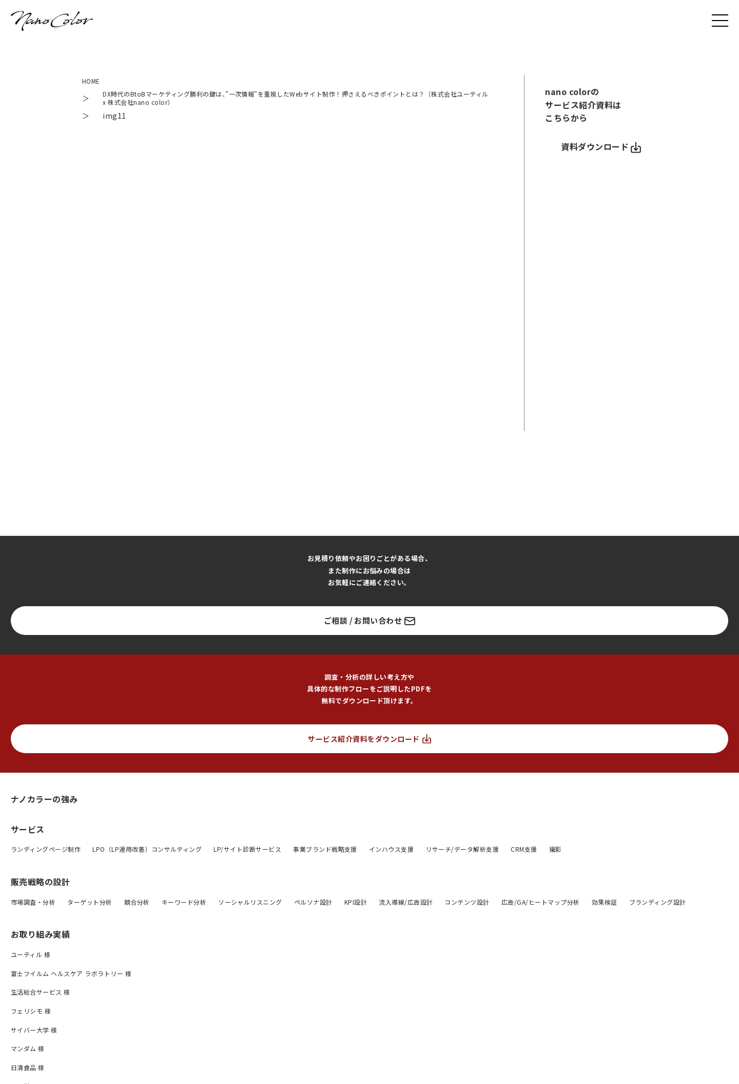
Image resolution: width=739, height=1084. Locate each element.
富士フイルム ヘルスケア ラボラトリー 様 (71, 977)
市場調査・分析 (33, 906)
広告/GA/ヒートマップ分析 (540, 906)
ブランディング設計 (657, 906)
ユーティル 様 (30, 959)
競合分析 (137, 906)
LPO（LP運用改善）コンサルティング (147, 853)
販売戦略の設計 (40, 886)
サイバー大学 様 (34, 1034)
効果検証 (604, 906)
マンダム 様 (28, 1053)
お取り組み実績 (40, 938)
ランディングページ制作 (46, 853)
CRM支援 (524, 853)
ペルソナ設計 (313, 906)
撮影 (555, 853)
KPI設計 (355, 906)
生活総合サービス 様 (40, 996)
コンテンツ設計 (466, 906)
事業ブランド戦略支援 (325, 853)
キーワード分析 (184, 906)
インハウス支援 (391, 853)
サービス (28, 833)
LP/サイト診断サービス (247, 853)
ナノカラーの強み (44, 803)
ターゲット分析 (89, 906)
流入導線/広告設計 (406, 906)
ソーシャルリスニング (250, 906)
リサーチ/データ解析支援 (462, 853)
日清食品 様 (28, 1071)
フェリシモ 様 (31, 1015)
